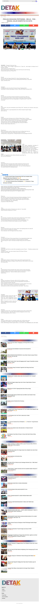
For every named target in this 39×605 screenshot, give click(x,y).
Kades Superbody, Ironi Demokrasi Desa (15, 456)
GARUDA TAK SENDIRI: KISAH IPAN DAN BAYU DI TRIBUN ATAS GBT (20, 428)
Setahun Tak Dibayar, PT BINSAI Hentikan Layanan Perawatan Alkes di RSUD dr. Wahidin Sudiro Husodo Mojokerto (22, 444)
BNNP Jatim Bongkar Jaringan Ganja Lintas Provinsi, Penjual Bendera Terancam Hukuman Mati (21, 383)
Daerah (5, 13)
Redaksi (3, 589)
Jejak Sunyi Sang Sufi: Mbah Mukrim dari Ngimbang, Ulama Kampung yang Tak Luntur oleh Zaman (23, 550)
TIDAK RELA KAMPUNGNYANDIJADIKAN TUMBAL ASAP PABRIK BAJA (20, 502)
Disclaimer (3, 598)
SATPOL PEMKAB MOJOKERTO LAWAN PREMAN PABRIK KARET (20, 495)
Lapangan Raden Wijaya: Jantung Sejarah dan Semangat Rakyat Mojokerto (21, 568)
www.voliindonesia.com (28, 322)
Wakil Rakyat (29, 13)
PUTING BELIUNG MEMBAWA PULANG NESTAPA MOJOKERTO (19, 348)
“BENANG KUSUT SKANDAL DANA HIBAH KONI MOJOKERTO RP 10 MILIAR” (21, 376)
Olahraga (5, 336)
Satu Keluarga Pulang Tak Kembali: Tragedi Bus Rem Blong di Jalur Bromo (20, 367)
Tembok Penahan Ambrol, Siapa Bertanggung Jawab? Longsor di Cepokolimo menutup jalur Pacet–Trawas (22, 362)
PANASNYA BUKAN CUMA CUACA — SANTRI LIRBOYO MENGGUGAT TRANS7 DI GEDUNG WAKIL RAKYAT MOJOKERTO (22, 510)
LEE (17, 603)
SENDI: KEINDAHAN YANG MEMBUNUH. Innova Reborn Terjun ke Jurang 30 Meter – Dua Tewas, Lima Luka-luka (22, 355)
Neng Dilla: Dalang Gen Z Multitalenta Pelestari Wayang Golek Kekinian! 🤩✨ (22, 555)
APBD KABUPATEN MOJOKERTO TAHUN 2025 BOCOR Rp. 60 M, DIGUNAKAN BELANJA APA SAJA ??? (22, 477)
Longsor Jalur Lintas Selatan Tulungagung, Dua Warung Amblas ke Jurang (20, 342)
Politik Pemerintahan (20, 13)
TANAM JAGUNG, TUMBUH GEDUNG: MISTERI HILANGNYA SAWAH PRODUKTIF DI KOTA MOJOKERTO (22, 469)
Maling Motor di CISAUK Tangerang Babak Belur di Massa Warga (19, 388)
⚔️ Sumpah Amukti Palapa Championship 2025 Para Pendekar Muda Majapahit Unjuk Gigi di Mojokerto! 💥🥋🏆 (22, 410)
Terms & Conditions (5, 596)
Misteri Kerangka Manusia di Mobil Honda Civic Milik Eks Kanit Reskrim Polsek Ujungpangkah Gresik (21, 395)
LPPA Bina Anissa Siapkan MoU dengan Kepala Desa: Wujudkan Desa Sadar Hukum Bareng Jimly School (22, 450)
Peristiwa (11, 13)
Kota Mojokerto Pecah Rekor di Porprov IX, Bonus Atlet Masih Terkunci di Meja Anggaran (21, 434)
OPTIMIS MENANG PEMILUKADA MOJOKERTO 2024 (17, 489)
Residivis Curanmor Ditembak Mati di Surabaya (15, 401)
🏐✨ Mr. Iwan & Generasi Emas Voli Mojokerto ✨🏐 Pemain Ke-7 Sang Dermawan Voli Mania (22, 422)
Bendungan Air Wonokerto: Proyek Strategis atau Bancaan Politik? (19, 528)
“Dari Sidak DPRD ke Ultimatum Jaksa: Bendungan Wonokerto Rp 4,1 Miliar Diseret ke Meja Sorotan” (22, 463)
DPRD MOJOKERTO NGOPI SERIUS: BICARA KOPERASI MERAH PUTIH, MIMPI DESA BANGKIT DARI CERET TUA (22, 517)
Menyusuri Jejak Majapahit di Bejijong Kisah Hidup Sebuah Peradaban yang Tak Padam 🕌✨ (22, 562)
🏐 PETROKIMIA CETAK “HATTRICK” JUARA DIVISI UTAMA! (16, 179)
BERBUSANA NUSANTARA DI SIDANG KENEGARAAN (17, 483)
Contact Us (3, 590)
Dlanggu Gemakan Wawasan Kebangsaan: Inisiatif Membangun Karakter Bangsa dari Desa (22, 523)
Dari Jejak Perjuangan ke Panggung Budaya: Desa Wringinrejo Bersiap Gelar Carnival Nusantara (22, 544)
